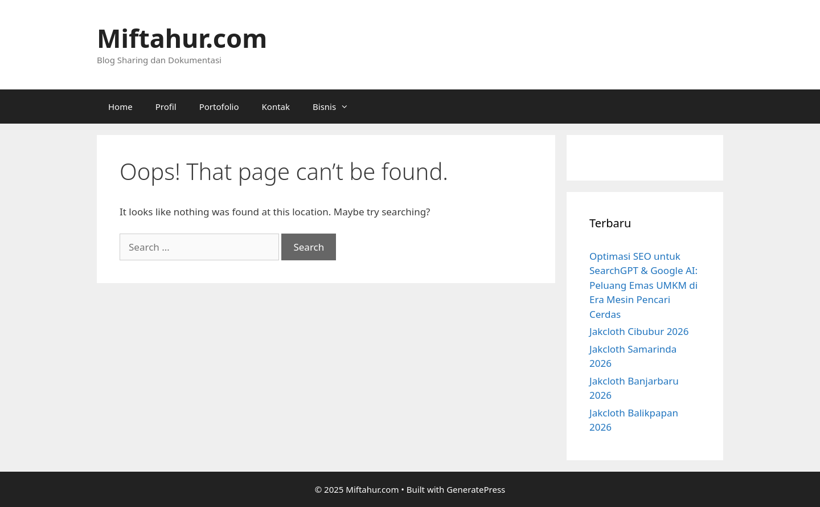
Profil (166, 106)
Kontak (276, 106)
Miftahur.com (182, 38)
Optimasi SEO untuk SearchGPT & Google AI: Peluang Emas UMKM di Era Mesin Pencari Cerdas (643, 285)
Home (120, 106)
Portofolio (219, 106)
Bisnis (336, 106)
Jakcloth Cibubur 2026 (639, 331)
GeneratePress (475, 489)
